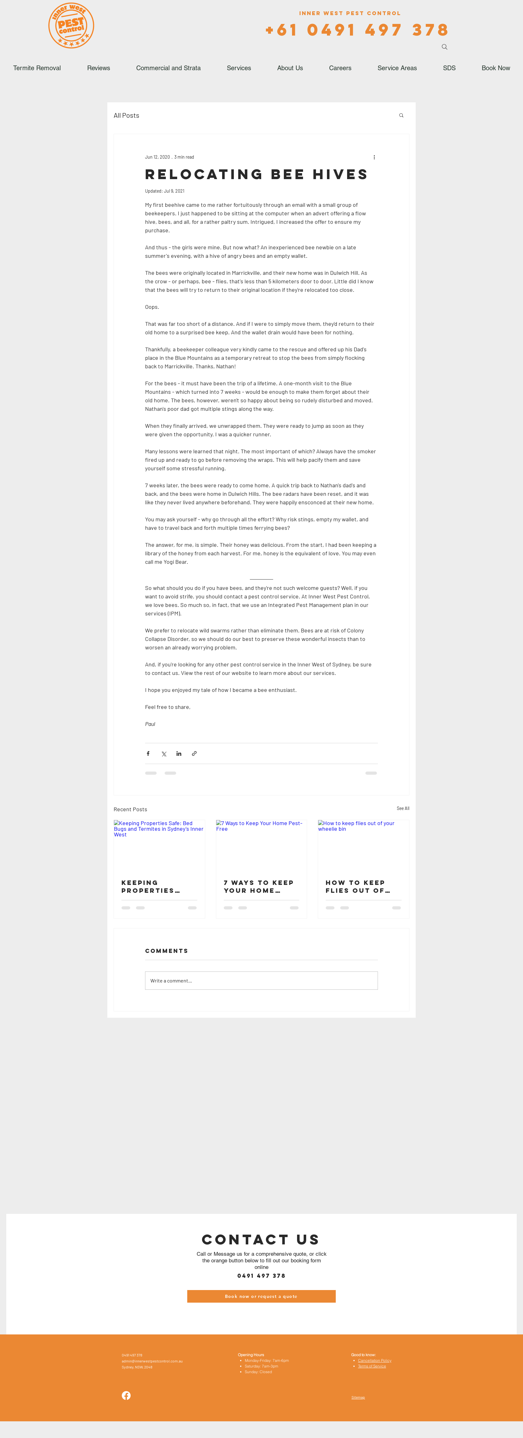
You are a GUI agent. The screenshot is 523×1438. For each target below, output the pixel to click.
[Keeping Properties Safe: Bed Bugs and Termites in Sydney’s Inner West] (159, 845)
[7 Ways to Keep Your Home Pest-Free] (261, 845)
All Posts (126, 115)
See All (403, 808)
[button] (401, 114)
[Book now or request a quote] (261, 1296)
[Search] (444, 47)
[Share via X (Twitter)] (163, 753)
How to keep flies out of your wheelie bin (358, 886)
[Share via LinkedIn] (179, 753)
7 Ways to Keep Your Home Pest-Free (259, 886)
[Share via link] (194, 753)
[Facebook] (126, 1395)
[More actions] (374, 157)
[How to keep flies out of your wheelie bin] (363, 845)
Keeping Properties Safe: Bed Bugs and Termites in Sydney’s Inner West (159, 886)
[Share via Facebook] (148, 753)
